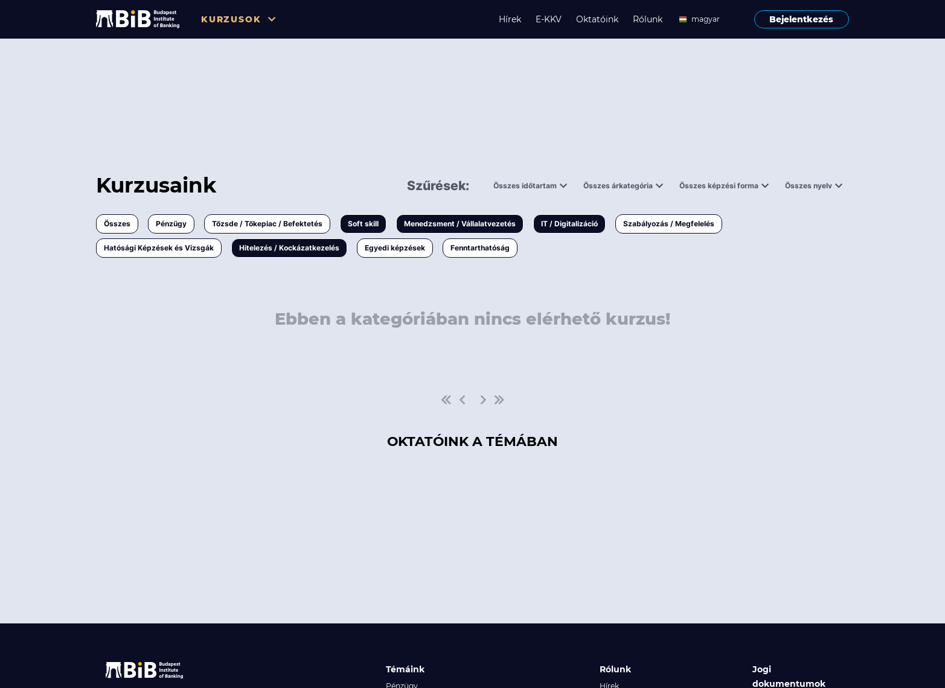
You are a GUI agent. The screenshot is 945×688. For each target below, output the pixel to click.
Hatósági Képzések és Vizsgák (159, 247)
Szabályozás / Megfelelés (668, 223)
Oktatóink (597, 19)
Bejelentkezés (801, 19)
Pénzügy (171, 223)
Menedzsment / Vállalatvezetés (460, 223)
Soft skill (363, 223)
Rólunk (647, 19)
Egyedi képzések (395, 247)
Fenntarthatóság (480, 247)
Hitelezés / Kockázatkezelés (289, 247)
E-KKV (549, 19)
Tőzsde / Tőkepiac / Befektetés (267, 223)
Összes (117, 223)
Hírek (510, 19)
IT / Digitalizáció (569, 223)
